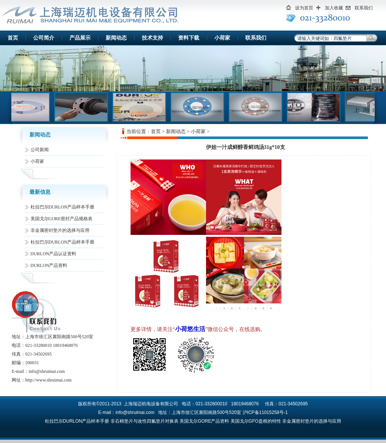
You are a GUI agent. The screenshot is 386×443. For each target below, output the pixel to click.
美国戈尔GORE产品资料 (204, 421)
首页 (13, 38)
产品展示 (80, 38)
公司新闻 (40, 149)
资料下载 (188, 38)
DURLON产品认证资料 (54, 253)
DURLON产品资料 (49, 265)
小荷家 (222, 38)
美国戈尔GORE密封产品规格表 (62, 218)
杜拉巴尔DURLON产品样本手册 (63, 207)
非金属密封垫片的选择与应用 (60, 230)
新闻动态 (116, 38)
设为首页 (304, 8)
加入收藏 (334, 8)
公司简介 (43, 38)
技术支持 (152, 38)
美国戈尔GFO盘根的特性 (256, 421)
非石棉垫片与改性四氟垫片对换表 (144, 421)
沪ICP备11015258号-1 (265, 412)
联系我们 (364, 8)
